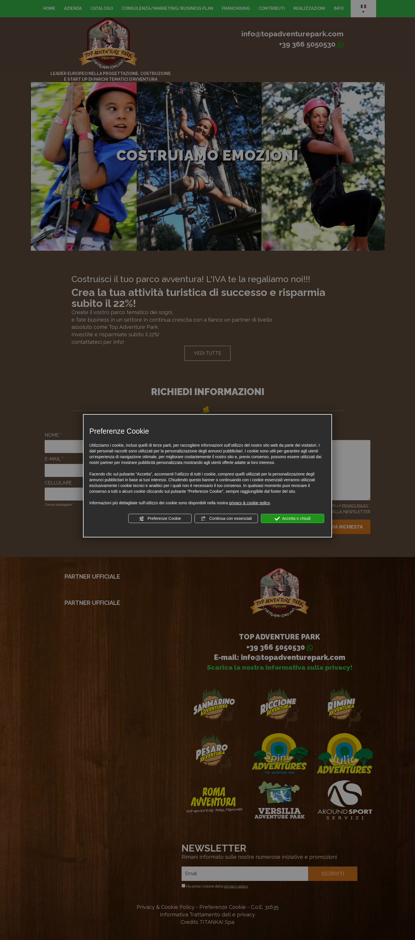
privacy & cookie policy (249, 503)
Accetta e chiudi (293, 518)
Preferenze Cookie (160, 518)
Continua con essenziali (226, 518)
